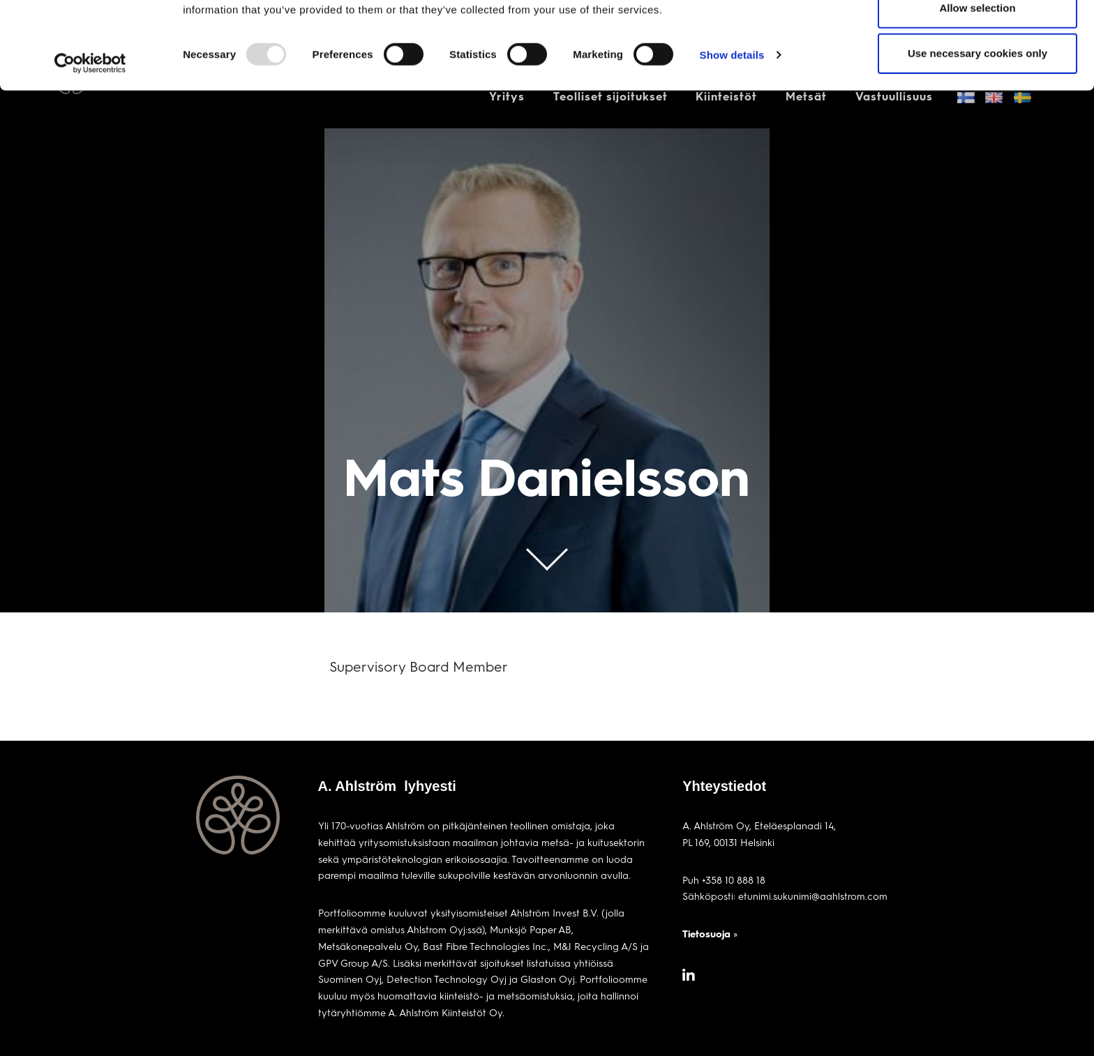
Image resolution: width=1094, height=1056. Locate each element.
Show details (732, 129)
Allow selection (977, 83)
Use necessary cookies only (977, 128)
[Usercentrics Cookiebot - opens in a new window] (90, 138)
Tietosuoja (706, 933)
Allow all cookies (978, 37)
